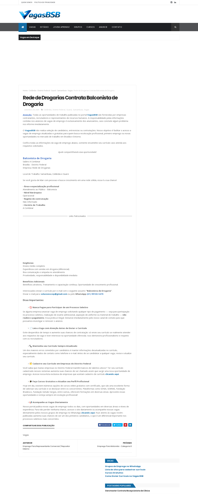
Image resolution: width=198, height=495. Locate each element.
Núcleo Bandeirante (140, 237)
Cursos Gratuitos (139, 99)
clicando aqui (38, 382)
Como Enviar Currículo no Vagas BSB (149, 102)
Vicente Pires (137, 307)
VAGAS (32, 27)
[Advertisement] (99, 62)
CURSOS (90, 27)
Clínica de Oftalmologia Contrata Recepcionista (152, 123)
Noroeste (136, 232)
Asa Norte (136, 190)
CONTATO (117, 27)
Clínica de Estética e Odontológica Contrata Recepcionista (151, 166)
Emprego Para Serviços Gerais (144, 159)
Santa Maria (136, 279)
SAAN (134, 260)
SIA (133, 265)
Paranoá (135, 241)
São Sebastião (137, 293)
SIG (133, 269)
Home (25, 90)
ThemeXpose (34, 491)
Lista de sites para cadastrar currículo (150, 96)
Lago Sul (135, 227)
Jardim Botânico (138, 218)
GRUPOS (78, 27)
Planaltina (136, 246)
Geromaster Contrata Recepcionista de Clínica (152, 117)
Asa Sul (135, 195)
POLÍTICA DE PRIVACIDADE (44, 2)
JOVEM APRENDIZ (61, 27)
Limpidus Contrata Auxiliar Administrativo (149, 173)
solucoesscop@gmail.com (54, 298)
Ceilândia (32, 90)
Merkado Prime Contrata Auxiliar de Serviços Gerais (154, 153)
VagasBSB (92, 116)
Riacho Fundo (137, 255)
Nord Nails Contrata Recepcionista (146, 178)
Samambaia (62, 90)
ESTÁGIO (44, 27)
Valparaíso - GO (138, 302)
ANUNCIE (103, 27)
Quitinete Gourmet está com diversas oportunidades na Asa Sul (160, 130)
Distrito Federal (44, 90)
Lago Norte (136, 223)
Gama (134, 209)
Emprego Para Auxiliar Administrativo (147, 148)
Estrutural (136, 204)
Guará (53, 90)
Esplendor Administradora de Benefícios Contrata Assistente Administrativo (153, 141)
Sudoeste (135, 288)
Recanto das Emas (139, 251)
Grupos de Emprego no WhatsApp (147, 92)
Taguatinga (136, 297)
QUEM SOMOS (26, 2)
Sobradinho (136, 283)
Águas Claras (137, 311)
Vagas (70, 90)
